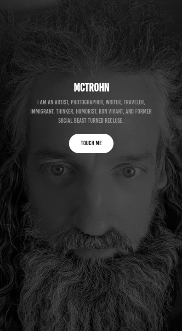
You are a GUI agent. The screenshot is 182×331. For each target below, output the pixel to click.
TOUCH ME (91, 143)
